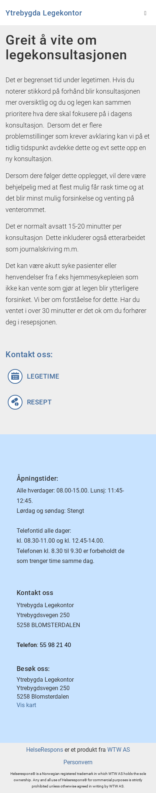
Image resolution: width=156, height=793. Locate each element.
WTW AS (118, 749)
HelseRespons (44, 749)
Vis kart (26, 705)
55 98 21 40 (55, 645)
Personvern (78, 762)
